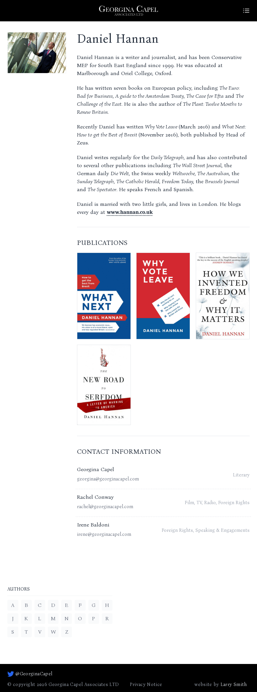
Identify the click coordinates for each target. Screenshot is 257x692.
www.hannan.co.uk (130, 212)
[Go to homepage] (128, 11)
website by (220, 684)
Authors (18, 589)
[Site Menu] (246, 11)
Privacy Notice (146, 684)
